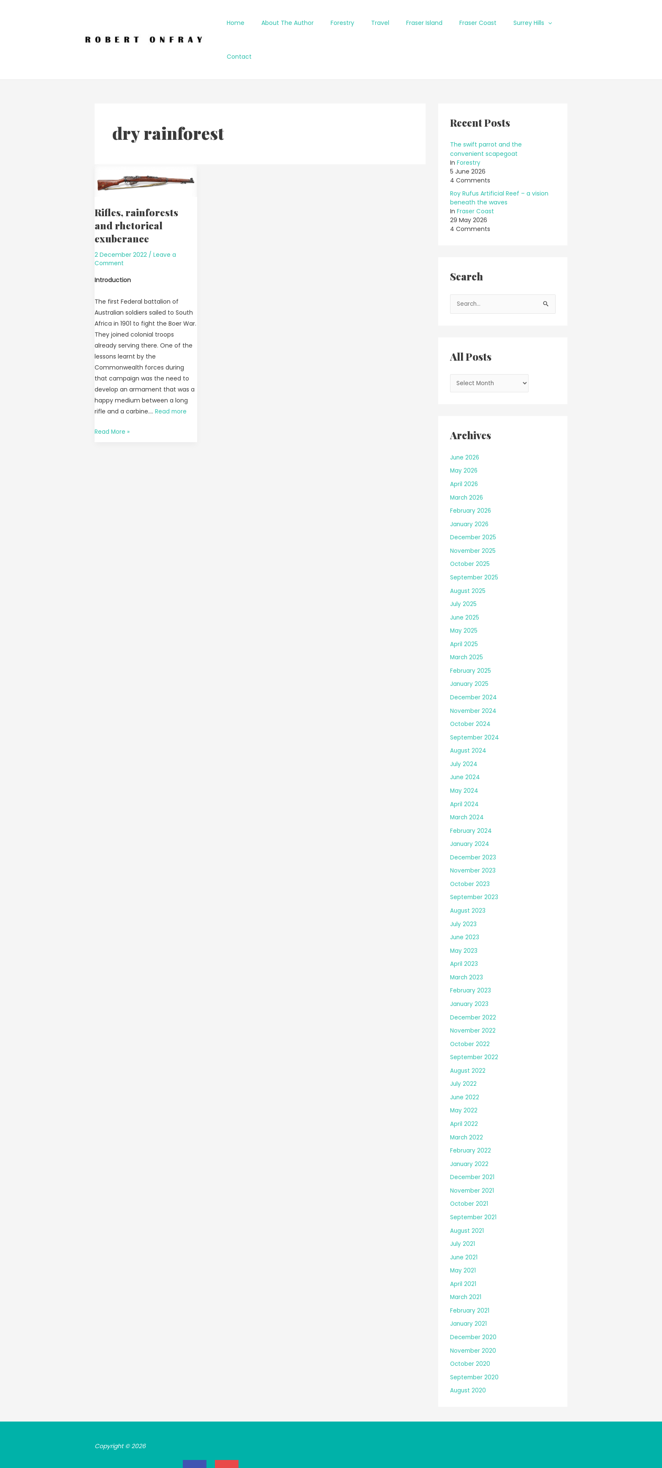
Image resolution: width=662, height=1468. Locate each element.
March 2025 (467, 624)
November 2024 (473, 677)
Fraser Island (424, 23)
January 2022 (469, 1129)
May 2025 (464, 597)
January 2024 (470, 810)
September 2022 (474, 1023)
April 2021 (463, 1249)
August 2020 (468, 1355)
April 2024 (464, 770)
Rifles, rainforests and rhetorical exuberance (137, 191)
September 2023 (474, 863)
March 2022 (467, 1103)
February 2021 (470, 1276)
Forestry (352, 23)
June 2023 (465, 903)
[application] (538, 23)
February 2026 (471, 477)
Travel (385, 23)
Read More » (112, 396)
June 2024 (465, 743)
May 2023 (464, 917)
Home (256, 23)
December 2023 (473, 823)
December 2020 (474, 1302)
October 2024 (470, 690)
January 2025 (469, 651)
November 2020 (473, 1316)
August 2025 (468, 557)
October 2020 (470, 1329)
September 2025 (474, 544)
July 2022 (463, 1050)
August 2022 (468, 1036)
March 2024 (467, 784)
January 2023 (469, 970)
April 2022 (464, 1089)
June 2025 (465, 584)
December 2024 (474, 664)
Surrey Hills (522, 23)
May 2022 (464, 1076)
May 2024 (464, 757)
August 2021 (467, 1196)
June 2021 (464, 1222)
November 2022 (473, 996)
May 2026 (464, 438)
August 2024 (468, 717)
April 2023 (464, 930)
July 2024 (464, 730)
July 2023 (463, 890)
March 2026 (467, 464)
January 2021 (469, 1289)
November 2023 (473, 837)
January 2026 (470, 491)
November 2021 (472, 1156)
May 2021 (463, 1236)
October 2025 (470, 531)
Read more (171, 377)
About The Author (303, 23)
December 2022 (473, 983)
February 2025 (470, 637)
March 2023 (467, 943)
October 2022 (470, 1010)
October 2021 (469, 1169)
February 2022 (470, 1116)
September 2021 (473, 1183)
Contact (565, 23)
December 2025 (473, 504)
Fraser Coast (472, 23)
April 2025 (464, 610)
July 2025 (463, 571)
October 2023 (470, 850)
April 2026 (464, 451)
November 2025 (473, 518)
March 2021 (466, 1263)
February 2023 (470, 956)
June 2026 (465, 424)
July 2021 (462, 1209)
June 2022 (465, 1063)
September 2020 (474, 1342)
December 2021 (473, 1143)
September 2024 (475, 704)
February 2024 (471, 797)
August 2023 (468, 877)
